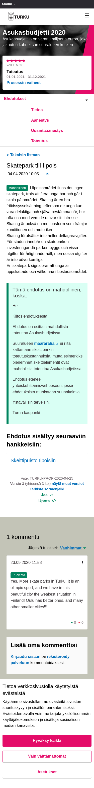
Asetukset (46, 772)
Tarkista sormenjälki (47, 489)
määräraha (46, 343)
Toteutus (39, 141)
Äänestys (40, 120)
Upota (47, 501)
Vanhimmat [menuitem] (70, 548)
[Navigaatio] (87, 15)
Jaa (47, 495)
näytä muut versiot (68, 484)
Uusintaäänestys (47, 130)
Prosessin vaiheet (24, 83)
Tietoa (37, 110)
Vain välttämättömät (47, 756)
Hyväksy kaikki (47, 740)
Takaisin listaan (23, 155)
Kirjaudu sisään (25, 656)
